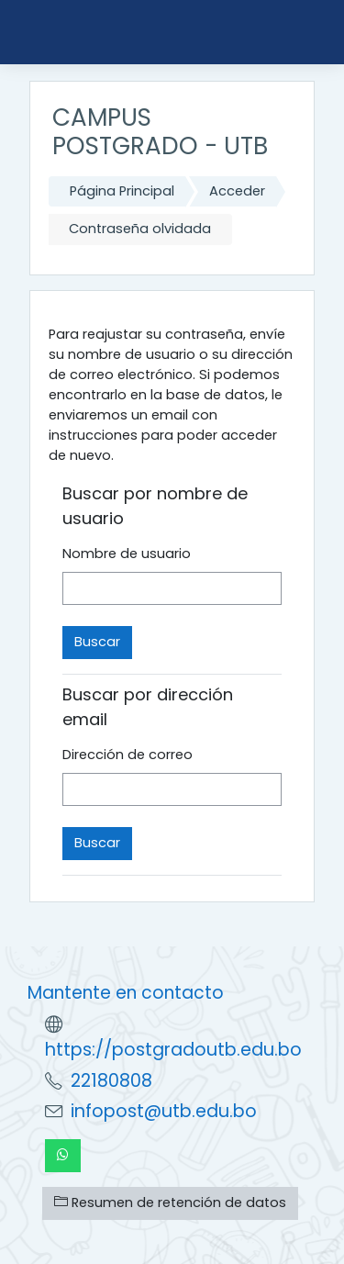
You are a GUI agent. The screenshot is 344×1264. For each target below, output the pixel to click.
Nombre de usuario (126, 553)
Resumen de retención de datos (170, 1202)
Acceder (237, 191)
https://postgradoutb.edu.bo (173, 1049)
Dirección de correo (127, 754)
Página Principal (122, 191)
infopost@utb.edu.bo (164, 1111)
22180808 (111, 1080)
